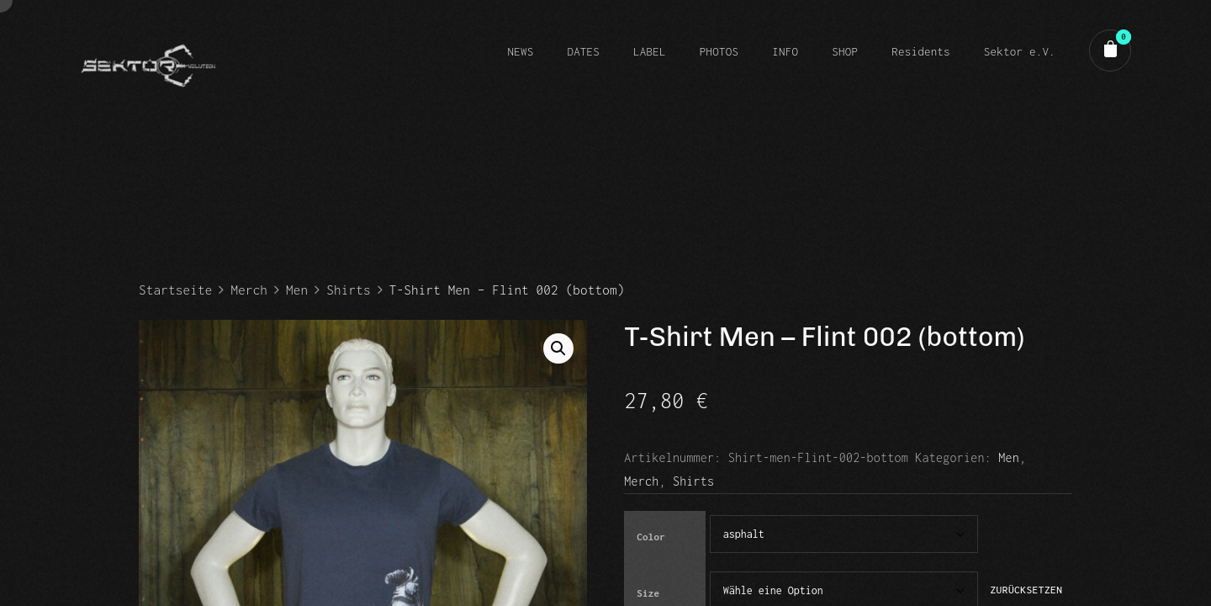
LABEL (649, 51)
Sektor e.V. (1019, 51)
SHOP (845, 51)
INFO (785, 51)
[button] (558, 348)
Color (651, 536)
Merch (248, 289)
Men (297, 289)
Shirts (348, 289)
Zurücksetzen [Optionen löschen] (1026, 590)
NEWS (520, 51)
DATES (583, 51)
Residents (920, 51)
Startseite (175, 289)
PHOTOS (719, 51)
